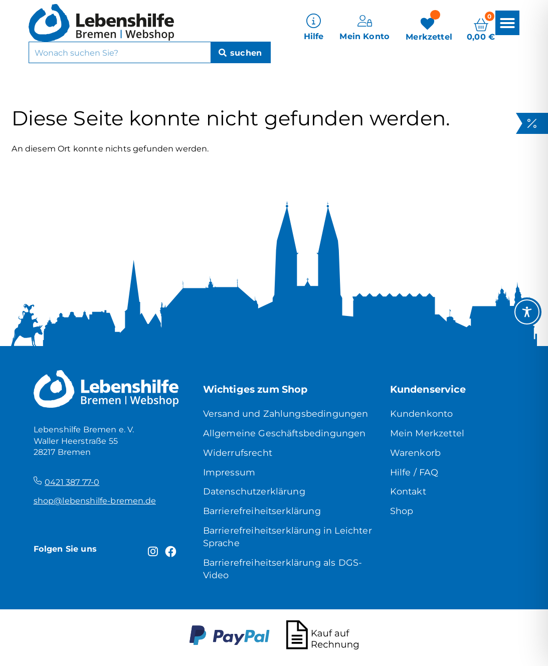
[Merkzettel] (429, 28)
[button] (507, 23)
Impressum (229, 472)
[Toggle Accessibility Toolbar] (526, 311)
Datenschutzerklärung (254, 491)
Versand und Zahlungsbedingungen (286, 413)
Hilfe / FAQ (414, 472)
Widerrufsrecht (237, 452)
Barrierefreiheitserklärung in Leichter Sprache (287, 536)
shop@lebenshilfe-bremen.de (95, 500)
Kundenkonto (421, 413)
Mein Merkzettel (427, 433)
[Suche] (240, 52)
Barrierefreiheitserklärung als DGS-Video (282, 568)
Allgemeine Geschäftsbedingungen (284, 433)
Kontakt (408, 491)
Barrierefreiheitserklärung (262, 511)
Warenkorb (415, 452)
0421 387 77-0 (72, 482)
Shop (402, 511)
